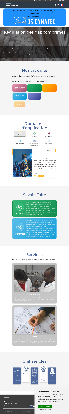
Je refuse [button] (48, 406)
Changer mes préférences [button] (45, 409)
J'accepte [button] (41, 406)
